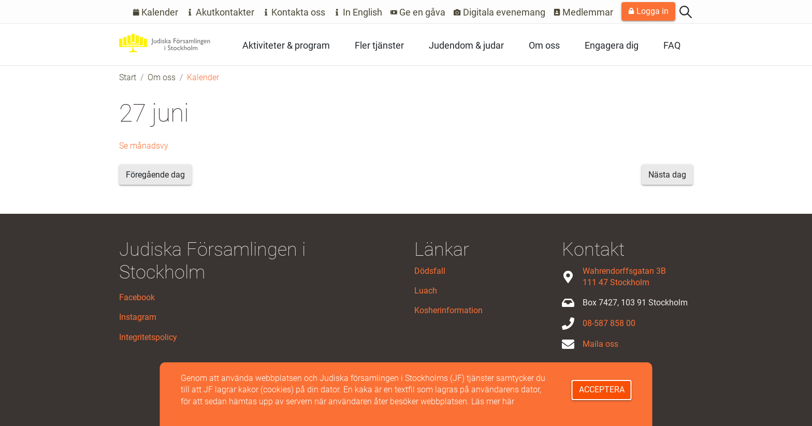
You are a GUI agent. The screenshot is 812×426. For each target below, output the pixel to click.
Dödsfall (429, 271)
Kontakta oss (294, 12)
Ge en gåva (418, 12)
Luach (425, 291)
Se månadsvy (143, 146)
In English (358, 12)
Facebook (137, 297)
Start (127, 77)
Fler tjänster (379, 45)
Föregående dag (155, 175)
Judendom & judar (466, 45)
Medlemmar (584, 12)
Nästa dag (667, 175)
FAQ (671, 45)
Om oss (544, 45)
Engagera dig (612, 45)
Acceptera (602, 389)
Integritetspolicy (148, 337)
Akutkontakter (220, 12)
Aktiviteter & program (286, 45)
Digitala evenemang (499, 12)
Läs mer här (492, 401)
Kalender (156, 12)
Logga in (648, 11)
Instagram (137, 317)
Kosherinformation (448, 310)
